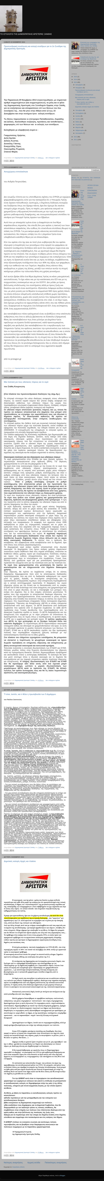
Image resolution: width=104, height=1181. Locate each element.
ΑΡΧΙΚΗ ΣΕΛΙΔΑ (93, 185)
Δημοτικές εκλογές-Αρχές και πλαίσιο (20, 861)
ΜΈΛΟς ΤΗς (75, 177)
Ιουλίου (78, 116)
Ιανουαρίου (79, 133)
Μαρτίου (78, 127)
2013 (75, 82)
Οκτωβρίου (79, 110)
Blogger (62, 1175)
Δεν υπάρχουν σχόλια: (53, 158)
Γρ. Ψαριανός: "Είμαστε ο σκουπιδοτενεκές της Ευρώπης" (77, 254)
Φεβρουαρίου (80, 130)
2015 (75, 76)
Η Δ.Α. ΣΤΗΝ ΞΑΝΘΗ (92, 196)
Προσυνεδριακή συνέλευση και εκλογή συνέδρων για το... (87, 91)
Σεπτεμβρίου (80, 113)
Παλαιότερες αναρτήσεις (56, 1162)
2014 (75, 79)
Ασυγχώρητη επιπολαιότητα (16, 172)
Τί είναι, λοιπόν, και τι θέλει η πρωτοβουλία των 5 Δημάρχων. (30, 694)
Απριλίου (79, 124)
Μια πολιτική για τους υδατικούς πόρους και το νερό (26, 382)
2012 (75, 137)
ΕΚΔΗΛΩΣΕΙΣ (92, 193)
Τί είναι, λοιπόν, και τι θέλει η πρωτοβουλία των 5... (84, 103)
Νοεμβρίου (79, 87)
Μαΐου (78, 122)
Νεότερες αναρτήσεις (13, 1162)
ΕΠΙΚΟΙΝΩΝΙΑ (92, 190)
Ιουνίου (78, 119)
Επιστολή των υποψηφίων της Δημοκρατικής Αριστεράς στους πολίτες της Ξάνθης (90, 44)
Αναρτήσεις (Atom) (18, 1167)
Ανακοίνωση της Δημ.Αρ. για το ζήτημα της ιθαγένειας (89, 58)
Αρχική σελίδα (33, 1162)
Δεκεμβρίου (79, 85)
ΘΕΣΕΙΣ (90, 188)
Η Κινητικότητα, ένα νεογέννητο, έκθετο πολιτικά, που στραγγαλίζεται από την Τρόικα (78, 300)
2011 (75, 139)
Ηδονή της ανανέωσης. (75, 418)
